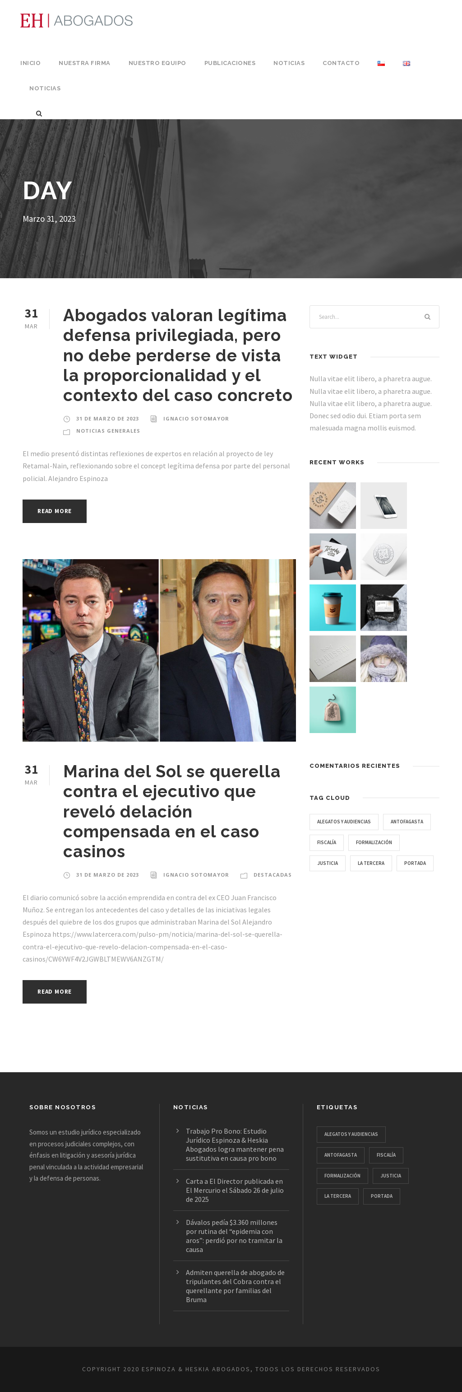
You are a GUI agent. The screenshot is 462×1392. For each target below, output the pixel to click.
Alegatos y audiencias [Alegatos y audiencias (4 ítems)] (349, 821)
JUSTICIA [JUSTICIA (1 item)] (390, 863)
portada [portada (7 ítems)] (381, 883)
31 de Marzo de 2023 (107, 418)
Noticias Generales (108, 431)
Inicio (30, 63)
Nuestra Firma (83, 63)
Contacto (336, 63)
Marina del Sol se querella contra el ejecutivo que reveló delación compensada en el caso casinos (171, 811)
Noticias (285, 63)
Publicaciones (227, 63)
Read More (57, 511)
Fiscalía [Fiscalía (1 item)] (385, 842)
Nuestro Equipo (155, 63)
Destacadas (269, 875)
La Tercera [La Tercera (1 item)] (333, 883)
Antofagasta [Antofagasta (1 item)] (336, 842)
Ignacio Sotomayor (194, 418)
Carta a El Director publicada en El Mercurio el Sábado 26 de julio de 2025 (237, 1190)
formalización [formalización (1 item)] (338, 863)
